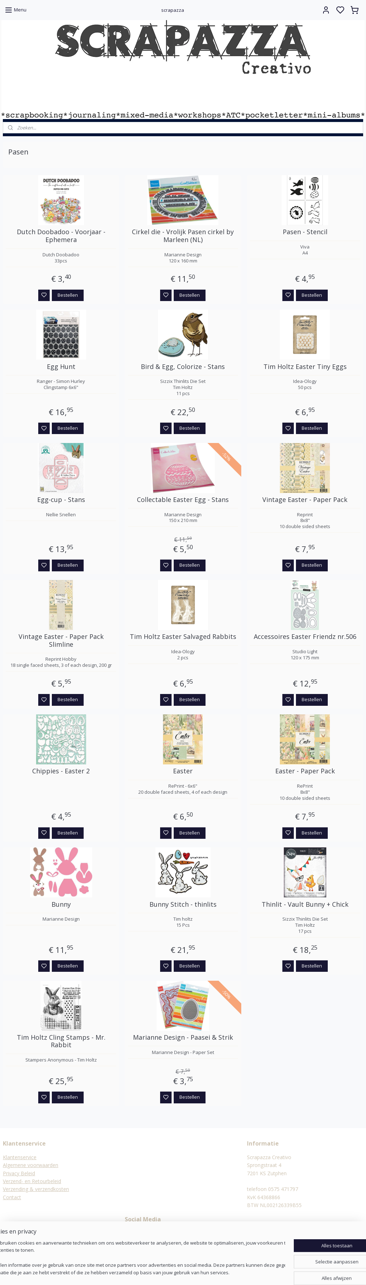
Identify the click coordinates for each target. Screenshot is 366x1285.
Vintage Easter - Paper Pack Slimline (61, 640)
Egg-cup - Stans (61, 500)
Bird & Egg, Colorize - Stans (183, 367)
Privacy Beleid (19, 1173)
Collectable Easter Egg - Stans (183, 500)
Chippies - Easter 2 (61, 771)
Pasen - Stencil (305, 232)
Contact (12, 1197)
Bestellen (68, 295)
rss (218, 1272)
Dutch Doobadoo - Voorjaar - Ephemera (61, 235)
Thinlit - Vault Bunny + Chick (305, 905)
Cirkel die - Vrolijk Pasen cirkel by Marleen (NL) (183, 235)
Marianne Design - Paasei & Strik (183, 1038)
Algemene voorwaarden (30, 1165)
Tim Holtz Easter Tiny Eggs (305, 367)
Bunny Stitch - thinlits (183, 905)
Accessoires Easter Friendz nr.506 (305, 637)
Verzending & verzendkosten (36, 1189)
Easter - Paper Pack (305, 771)
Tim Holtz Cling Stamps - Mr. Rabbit (61, 1041)
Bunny (61, 905)
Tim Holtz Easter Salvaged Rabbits (183, 637)
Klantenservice (19, 1157)
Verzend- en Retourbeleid (32, 1181)
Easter (183, 771)
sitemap (203, 1272)
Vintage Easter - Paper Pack (304, 500)
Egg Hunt (61, 367)
